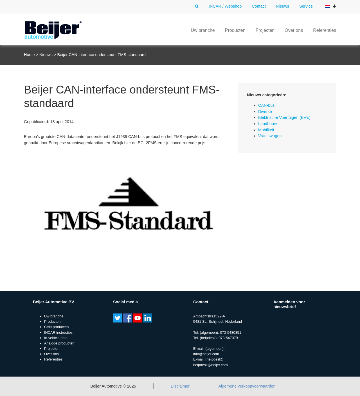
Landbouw (267, 123)
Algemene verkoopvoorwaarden (246, 386)
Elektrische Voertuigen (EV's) (284, 117)
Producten (235, 30)
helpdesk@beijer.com (210, 365)
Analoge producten (59, 343)
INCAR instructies (58, 332)
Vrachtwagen (270, 136)
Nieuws (282, 6)
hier (127, 143)
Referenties (324, 30)
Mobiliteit (266, 130)
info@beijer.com (206, 354)
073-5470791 (229, 338)
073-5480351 (230, 332)
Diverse (265, 111)
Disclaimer (180, 386)
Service (306, 6)
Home (29, 54)
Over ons (294, 30)
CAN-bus (266, 105)
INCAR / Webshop (225, 6)
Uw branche (203, 30)
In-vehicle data (56, 338)
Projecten (265, 30)
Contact (259, 6)
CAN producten (56, 327)
